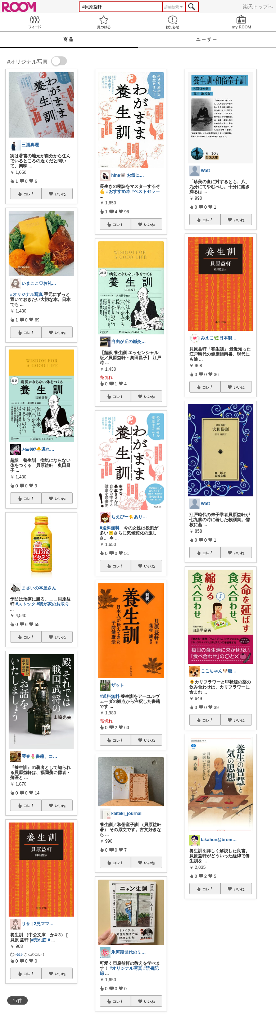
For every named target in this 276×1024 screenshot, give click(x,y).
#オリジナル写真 (26, 294)
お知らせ (172, 22)
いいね (60, 194)
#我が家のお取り (52, 604)
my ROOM (241, 22)
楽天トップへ (258, 6)
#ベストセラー (145, 191)
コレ (28, 194)
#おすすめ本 (118, 191)
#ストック (25, 604)
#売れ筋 (39, 939)
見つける (103, 22)
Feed (34, 22)
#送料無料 (109, 527)
